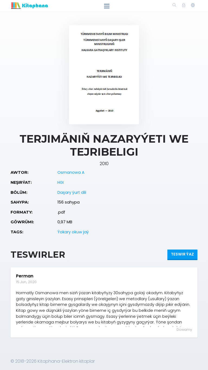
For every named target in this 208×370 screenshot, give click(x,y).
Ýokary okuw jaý (73, 232)
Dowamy (184, 329)
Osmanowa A (70, 172)
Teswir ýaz (182, 254)
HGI (60, 182)
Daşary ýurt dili (71, 192)
